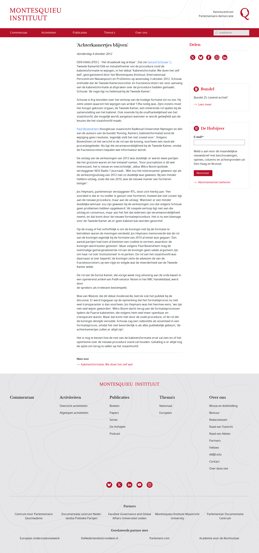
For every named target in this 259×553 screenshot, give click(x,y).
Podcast (115, 434)
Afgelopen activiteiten (74, 413)
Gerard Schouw (158, 62)
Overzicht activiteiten (73, 406)
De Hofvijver (118, 427)
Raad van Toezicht (221, 427)
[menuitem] (21, 32)
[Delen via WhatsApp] (217, 57)
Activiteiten (70, 398)
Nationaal (165, 406)
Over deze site (218, 469)
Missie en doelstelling (223, 406)
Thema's (167, 398)
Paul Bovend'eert (88, 129)
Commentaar (22, 398)
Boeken (114, 406)
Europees (165, 413)
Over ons (217, 398)
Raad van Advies (219, 434)
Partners (215, 441)
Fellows (214, 448)
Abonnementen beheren (214, 182)
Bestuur (214, 413)
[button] (109, 485)
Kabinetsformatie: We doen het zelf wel (107, 364)
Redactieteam (218, 420)
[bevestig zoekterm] (216, 32)
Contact (214, 462)
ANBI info (215, 455)
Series (114, 420)
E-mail (198, 136)
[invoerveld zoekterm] (231, 32)
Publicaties (119, 398)
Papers (114, 413)
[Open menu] (65, 32)
